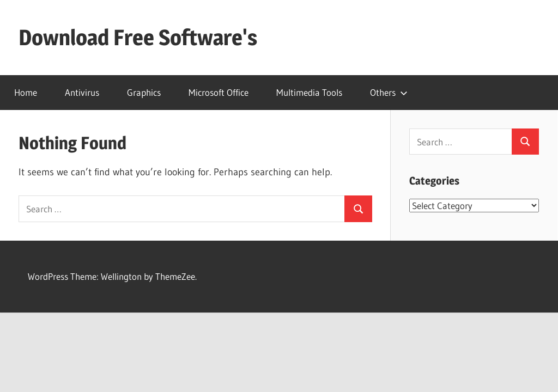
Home (25, 92)
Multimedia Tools (309, 92)
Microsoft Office (218, 92)
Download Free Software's (138, 37)
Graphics (144, 92)
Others (389, 92)
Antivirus (82, 92)
